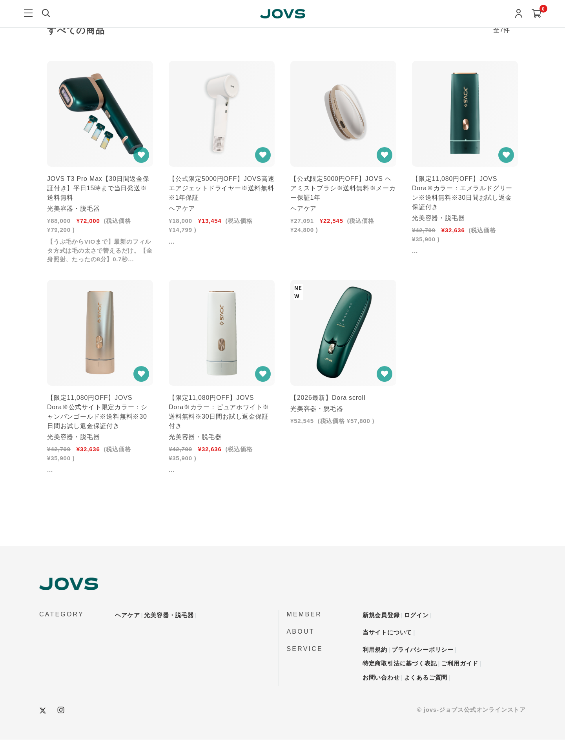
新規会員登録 (381, 615)
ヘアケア (127, 615)
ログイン (416, 615)
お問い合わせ (381, 677)
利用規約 (375, 650)
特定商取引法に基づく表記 (400, 663)
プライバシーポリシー (423, 650)
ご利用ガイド (459, 663)
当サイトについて (387, 632)
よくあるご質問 (426, 677)
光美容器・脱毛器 (168, 615)
